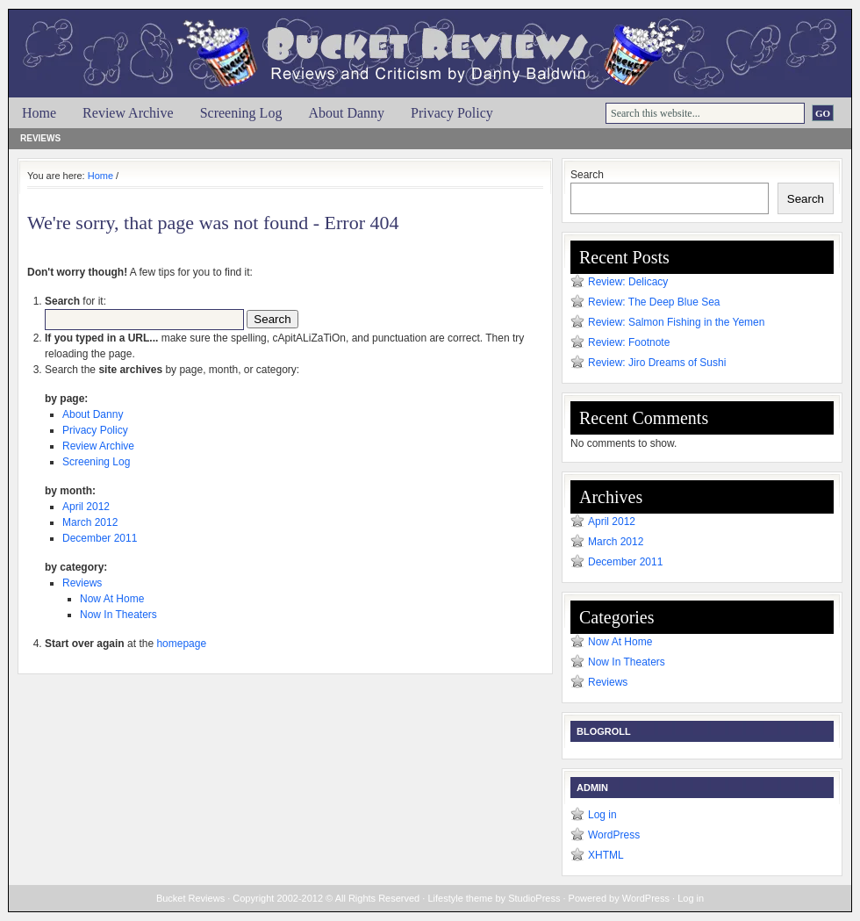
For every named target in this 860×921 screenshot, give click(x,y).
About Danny (346, 112)
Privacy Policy (452, 112)
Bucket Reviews (438, 41)
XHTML (606, 855)
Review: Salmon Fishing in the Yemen (676, 322)
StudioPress (534, 898)
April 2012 (86, 506)
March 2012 (90, 522)
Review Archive (128, 112)
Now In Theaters (118, 614)
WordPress (614, 835)
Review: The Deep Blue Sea (654, 302)
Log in (602, 815)
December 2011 (99, 538)
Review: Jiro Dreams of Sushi (657, 362)
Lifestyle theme (459, 898)
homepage (181, 643)
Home (39, 112)
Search (587, 175)
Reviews (40, 138)
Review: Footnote (629, 342)
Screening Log (241, 112)
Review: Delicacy (628, 282)
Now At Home (112, 599)
